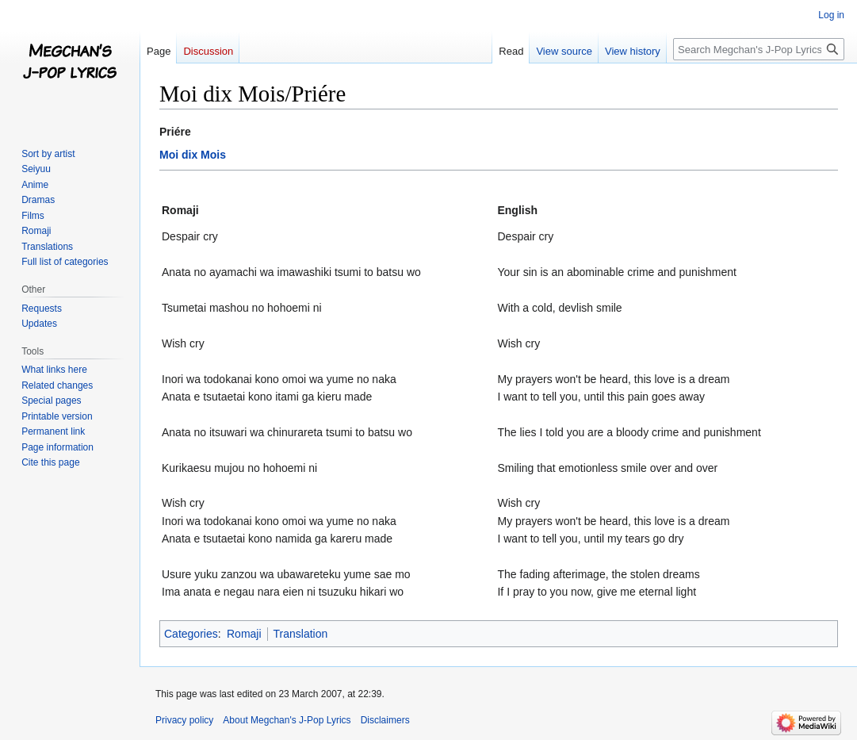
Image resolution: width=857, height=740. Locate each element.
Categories (191, 633)
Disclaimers (385, 720)
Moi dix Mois (192, 154)
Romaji (244, 633)
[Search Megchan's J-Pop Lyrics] (758, 49)
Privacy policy (184, 720)
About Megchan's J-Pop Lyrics (286, 720)
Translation (301, 633)
